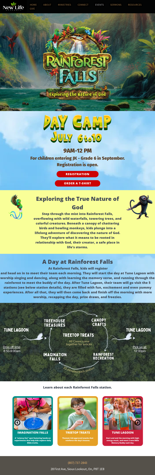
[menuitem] (33, 5)
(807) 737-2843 (77, 463)
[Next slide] (138, 422)
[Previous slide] (17, 422)
